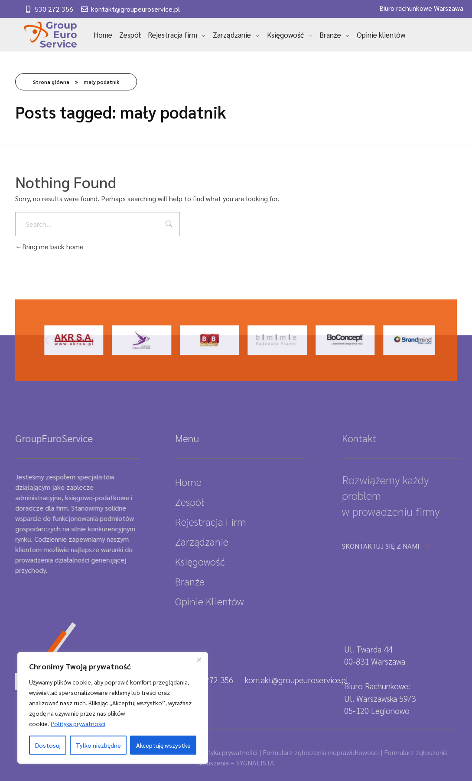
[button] (46, 356)
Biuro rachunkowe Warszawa (421, 8)
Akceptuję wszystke (163, 745)
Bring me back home (49, 246)
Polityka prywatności (78, 723)
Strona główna (51, 81)
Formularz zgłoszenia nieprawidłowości (321, 752)
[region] (112, 708)
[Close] (199, 659)
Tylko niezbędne (98, 745)
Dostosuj (48, 745)
